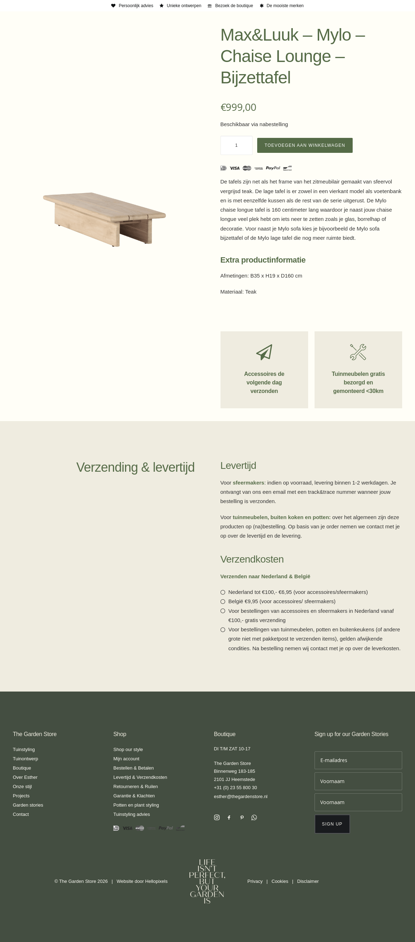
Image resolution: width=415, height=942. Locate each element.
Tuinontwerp (25, 758)
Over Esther (25, 777)
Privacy (255, 881)
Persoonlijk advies (136, 5)
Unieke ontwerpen (184, 5)
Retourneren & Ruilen (135, 786)
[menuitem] (132, 5)
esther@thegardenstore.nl (241, 796)
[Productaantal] (237, 145)
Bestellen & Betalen (133, 768)
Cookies (279, 881)
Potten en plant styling (136, 805)
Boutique (22, 768)
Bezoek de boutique (234, 5)
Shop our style (128, 749)
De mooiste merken (285, 5)
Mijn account (126, 758)
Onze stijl (22, 786)
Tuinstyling (24, 749)
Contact (21, 814)
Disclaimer (308, 881)
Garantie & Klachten (134, 795)
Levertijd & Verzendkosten (140, 777)
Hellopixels (156, 881)
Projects (21, 795)
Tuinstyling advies (131, 814)
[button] (216, 818)
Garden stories (28, 805)
